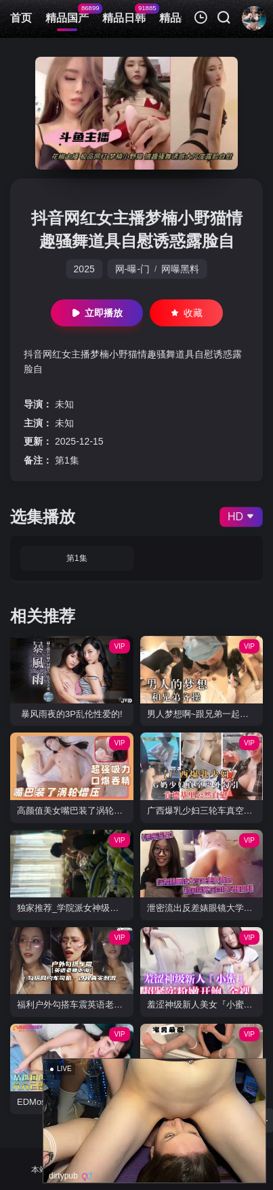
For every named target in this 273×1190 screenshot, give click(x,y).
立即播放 (97, 312)
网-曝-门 (132, 269)
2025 (84, 269)
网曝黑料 (180, 269)
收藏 (186, 312)
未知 (64, 404)
